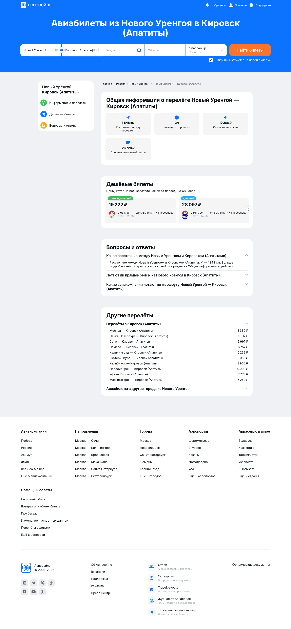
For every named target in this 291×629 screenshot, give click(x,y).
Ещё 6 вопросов (33, 535)
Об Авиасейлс (101, 565)
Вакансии (98, 572)
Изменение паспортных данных (44, 520)
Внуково (195, 448)
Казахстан (246, 448)
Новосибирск (150, 448)
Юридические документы (251, 565)
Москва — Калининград (93, 448)
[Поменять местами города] (61, 50)
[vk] (24, 582)
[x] (42, 582)
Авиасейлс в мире (254, 431)
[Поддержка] (260, 5)
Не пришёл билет (34, 499)
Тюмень (146, 462)
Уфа (191, 469)
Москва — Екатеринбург (93, 476)
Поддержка (99, 579)
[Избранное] (215, 5)
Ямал (25, 462)
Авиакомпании (34, 431)
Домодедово (198, 462)
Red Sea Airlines (32, 469)
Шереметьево (199, 441)
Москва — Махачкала (91, 462)
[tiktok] (51, 582)
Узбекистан (246, 462)
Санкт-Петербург (153, 455)
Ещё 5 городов (150, 476)
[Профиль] (237, 5)
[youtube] (33, 591)
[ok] (42, 591)
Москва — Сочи (87, 441)
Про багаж (29, 513)
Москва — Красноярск (92, 455)
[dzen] (24, 591)
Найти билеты (250, 50)
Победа (26, 441)
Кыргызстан (247, 469)
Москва (145, 441)
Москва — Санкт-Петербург (96, 469)
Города (146, 431)
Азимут (26, 455)
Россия (26, 448)
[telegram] (33, 582)
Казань (194, 455)
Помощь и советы (36, 490)
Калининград (149, 469)
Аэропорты (198, 431)
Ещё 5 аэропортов (202, 476)
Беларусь (245, 441)
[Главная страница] (35, 5)
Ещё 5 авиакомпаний (36, 476)
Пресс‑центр (100, 593)
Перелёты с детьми (35, 527)
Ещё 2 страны (248, 476)
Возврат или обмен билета (41, 506)
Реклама (97, 586)
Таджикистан (248, 455)
